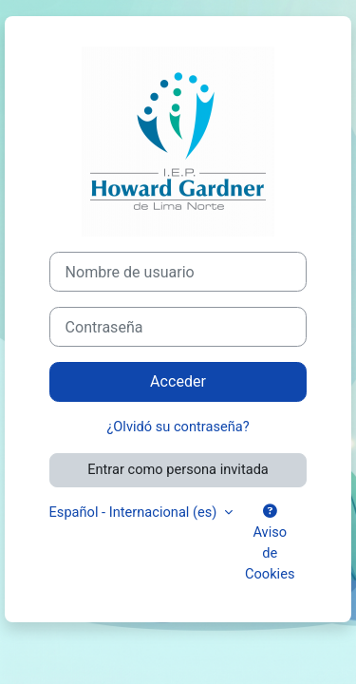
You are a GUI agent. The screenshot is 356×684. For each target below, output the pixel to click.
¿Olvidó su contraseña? (177, 426)
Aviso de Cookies (269, 543)
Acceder (178, 381)
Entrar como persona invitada (178, 469)
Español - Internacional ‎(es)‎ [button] (134, 512)
